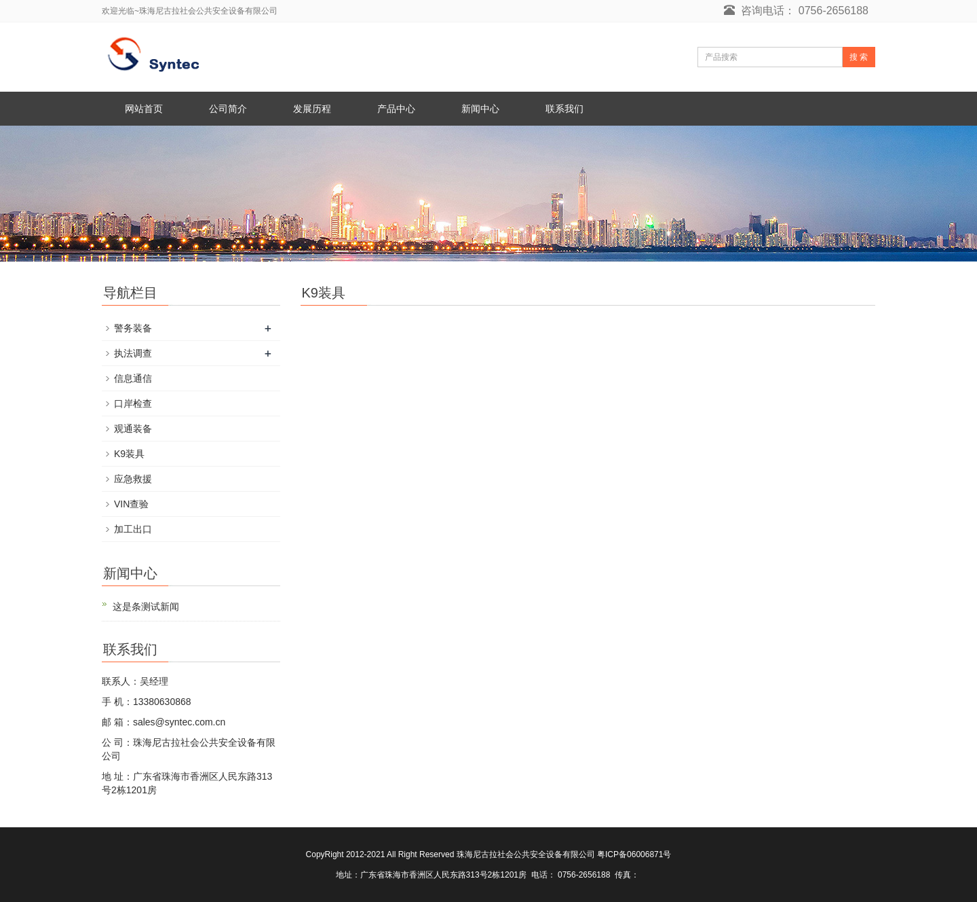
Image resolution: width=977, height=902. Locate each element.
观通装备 (133, 428)
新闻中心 (480, 108)
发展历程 (312, 108)
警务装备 (133, 328)
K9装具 (129, 453)
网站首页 (144, 108)
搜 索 (858, 57)
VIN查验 (131, 504)
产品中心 (396, 108)
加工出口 (133, 529)
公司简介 (228, 108)
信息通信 (133, 378)
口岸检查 (133, 403)
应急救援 (133, 478)
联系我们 (564, 108)
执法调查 (133, 353)
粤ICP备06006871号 (634, 854)
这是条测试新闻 (146, 606)
